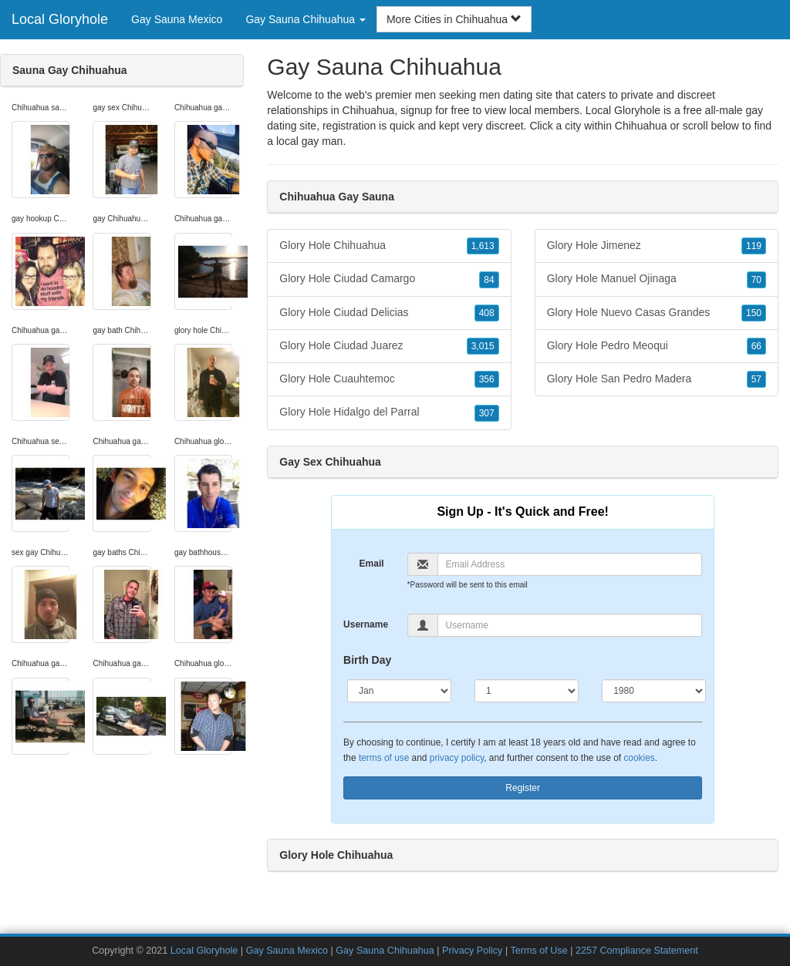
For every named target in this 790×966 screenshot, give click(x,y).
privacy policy (457, 757)
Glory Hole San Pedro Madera (656, 379)
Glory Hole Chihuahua (388, 245)
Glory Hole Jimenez (656, 245)
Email (372, 563)
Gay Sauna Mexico (176, 19)
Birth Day (367, 660)
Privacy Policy (472, 950)
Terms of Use (538, 950)
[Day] (526, 690)
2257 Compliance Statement (637, 950)
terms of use (384, 757)
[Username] (570, 625)
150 (753, 313)
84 (489, 279)
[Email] (570, 564)
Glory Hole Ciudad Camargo (388, 279)
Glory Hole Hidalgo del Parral (388, 412)
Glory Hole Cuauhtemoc (388, 379)
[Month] (399, 690)
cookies (638, 757)
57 (756, 379)
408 (487, 313)
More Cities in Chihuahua (454, 19)
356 (487, 379)
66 (756, 346)
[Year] (654, 690)
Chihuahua (641, 125)
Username (365, 624)
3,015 (483, 346)
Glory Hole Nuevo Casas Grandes (656, 313)
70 (756, 279)
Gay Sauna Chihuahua (385, 950)
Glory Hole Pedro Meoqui (656, 346)
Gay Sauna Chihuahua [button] (305, 19)
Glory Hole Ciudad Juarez (388, 346)
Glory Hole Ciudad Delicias (388, 313)
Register (522, 788)
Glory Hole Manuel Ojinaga (656, 279)
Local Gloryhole (60, 19)
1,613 (483, 246)
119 (753, 246)
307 (487, 413)
